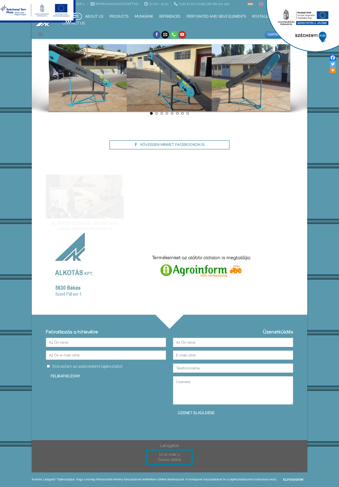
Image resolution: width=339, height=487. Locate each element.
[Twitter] (333, 64)
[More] (333, 70)
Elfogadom (293, 479)
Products (119, 16)
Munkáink (144, 16)
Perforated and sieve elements (216, 16)
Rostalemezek (265, 16)
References (170, 16)
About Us (94, 16)
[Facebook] (333, 58)
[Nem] (333, 481)
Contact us (73, 23)
